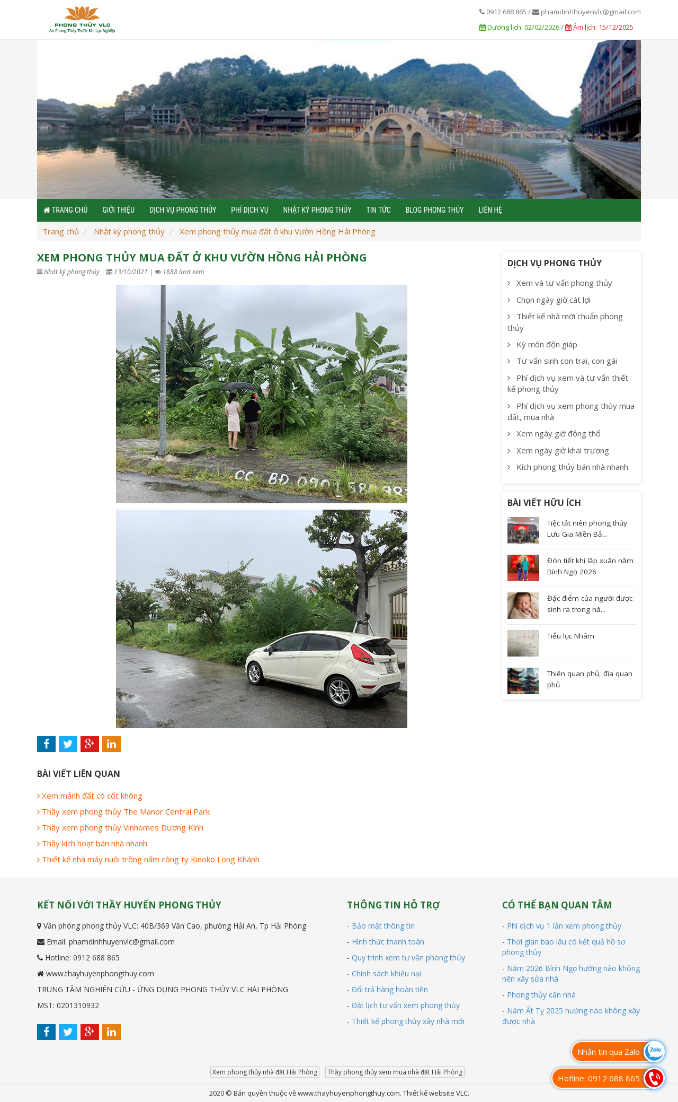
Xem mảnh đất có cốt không (89, 795)
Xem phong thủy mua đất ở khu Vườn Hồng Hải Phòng (278, 231)
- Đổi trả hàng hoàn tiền (387, 989)
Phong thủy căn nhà (541, 995)
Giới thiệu (118, 210)
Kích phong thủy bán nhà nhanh (567, 466)
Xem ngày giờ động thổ (554, 433)
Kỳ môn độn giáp (542, 344)
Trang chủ (60, 231)
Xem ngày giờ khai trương (558, 450)
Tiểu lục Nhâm (570, 636)
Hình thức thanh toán (388, 942)
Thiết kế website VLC (435, 1093)
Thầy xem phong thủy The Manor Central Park (123, 811)
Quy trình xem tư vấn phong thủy (408, 957)
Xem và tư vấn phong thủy (559, 282)
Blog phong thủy (435, 210)
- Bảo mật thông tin (381, 926)
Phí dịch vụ (249, 210)
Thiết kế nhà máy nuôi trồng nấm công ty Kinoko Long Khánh (148, 859)
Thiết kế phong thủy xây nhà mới (408, 1021)
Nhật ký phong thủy (317, 210)
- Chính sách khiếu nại (384, 973)
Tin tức (379, 210)
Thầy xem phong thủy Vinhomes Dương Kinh (120, 827)
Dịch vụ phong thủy (182, 210)
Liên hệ (490, 210)
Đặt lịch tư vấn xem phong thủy (406, 1005)
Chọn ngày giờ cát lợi (549, 299)
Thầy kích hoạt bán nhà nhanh (92, 843)
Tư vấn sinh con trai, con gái (562, 360)
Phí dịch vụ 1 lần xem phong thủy (564, 926)
